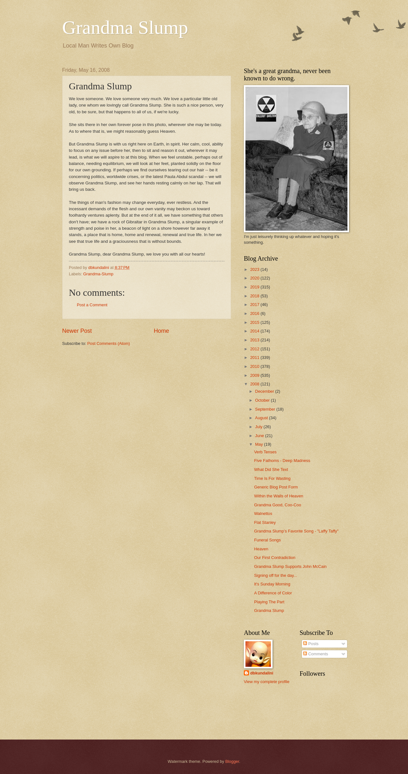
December (265, 391)
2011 (255, 357)
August (262, 417)
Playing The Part (269, 601)
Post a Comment (92, 304)
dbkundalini (261, 673)
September (265, 409)
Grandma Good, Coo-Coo (277, 504)
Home (161, 331)
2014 (255, 331)
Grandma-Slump (98, 274)
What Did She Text (271, 469)
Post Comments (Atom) (108, 343)
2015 (255, 322)
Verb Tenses (265, 452)
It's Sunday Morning (272, 584)
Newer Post (77, 331)
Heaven (261, 549)
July (259, 426)
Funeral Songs (267, 540)
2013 (255, 340)
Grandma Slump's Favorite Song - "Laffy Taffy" (296, 531)
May (259, 444)
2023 (255, 269)
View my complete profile (266, 681)
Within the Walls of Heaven (278, 496)
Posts (310, 643)
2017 (255, 304)
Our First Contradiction (274, 557)
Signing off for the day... (275, 575)
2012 (255, 348)
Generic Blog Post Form (276, 487)
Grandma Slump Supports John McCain (290, 566)
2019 (255, 287)
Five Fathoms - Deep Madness (282, 460)
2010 (255, 366)
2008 (255, 384)
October (263, 400)
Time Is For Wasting (272, 478)
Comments (315, 653)
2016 (255, 313)
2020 (255, 278)
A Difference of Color (273, 593)
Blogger (232, 761)
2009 (255, 375)
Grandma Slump (125, 27)
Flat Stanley (265, 522)
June (260, 435)
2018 (255, 296)
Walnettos (263, 513)
